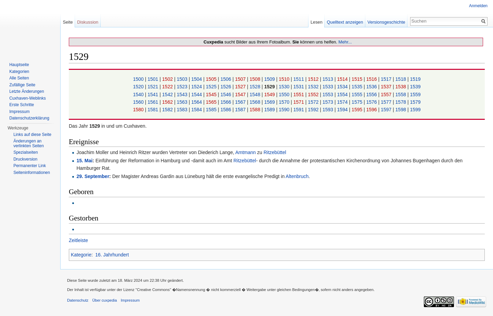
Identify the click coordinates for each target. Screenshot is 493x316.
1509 (270, 79)
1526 (226, 86)
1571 (299, 102)
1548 (256, 94)
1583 (183, 109)
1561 (154, 102)
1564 (197, 102)
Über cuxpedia (104, 300)
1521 (154, 86)
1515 (358, 79)
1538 (401, 86)
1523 (183, 86)
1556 (372, 94)
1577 (387, 102)
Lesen (317, 22)
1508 (256, 79)
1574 (343, 102)
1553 (328, 94)
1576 (372, 102)
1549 (270, 94)
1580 (139, 109)
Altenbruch (297, 176)
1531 (299, 86)
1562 (168, 102)
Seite (68, 22)
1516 (372, 79)
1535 (358, 86)
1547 (241, 94)
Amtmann (245, 152)
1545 (212, 94)
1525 (212, 86)
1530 (285, 86)
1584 (197, 109)
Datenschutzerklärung (29, 118)
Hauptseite (19, 64)
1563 (183, 102)
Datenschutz (77, 300)
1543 (183, 94)
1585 (212, 109)
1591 (299, 109)
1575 (358, 102)
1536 (372, 86)
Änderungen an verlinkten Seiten (28, 143)
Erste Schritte (21, 104)
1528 (256, 86)
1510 (285, 79)
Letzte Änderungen (26, 91)
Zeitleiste (78, 240)
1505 (212, 79)
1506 (226, 79)
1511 (299, 79)
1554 (343, 94)
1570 (285, 102)
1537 (387, 86)
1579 (415, 102)
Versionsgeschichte (386, 22)
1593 (328, 109)
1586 (226, 109)
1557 (387, 94)
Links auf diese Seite (32, 134)
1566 (226, 102)
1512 (314, 79)
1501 (154, 79)
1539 (415, 86)
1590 (285, 109)
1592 (314, 109)
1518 (401, 79)
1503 (183, 79)
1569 (270, 102)
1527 (241, 86)
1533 (328, 86)
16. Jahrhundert (112, 254)
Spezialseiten (25, 152)
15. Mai (84, 160)
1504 (197, 79)
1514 (343, 79)
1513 (328, 79)
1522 (168, 86)
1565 (212, 102)
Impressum (19, 111)
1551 (299, 94)
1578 (401, 102)
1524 (197, 86)
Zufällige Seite (22, 85)
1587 (241, 109)
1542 (168, 94)
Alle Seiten (19, 78)
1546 (226, 94)
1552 (314, 94)
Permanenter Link (29, 165)
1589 (270, 109)
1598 (401, 109)
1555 (358, 94)
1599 (415, 109)
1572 (314, 102)
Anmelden (478, 5)
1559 (415, 94)
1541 (154, 94)
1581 (154, 109)
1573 (328, 102)
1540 (139, 94)
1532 (314, 86)
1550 (285, 94)
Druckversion (25, 159)
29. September (92, 176)
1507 (241, 79)
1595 (358, 109)
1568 (256, 102)
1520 (139, 86)
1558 (401, 94)
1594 (343, 109)
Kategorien (19, 71)
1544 (197, 94)
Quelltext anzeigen (345, 22)
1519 (415, 79)
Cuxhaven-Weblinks (27, 98)
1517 (387, 79)
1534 (343, 86)
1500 (139, 79)
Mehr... (345, 42)
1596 (372, 109)
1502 (168, 79)
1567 (241, 102)
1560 (139, 102)
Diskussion (87, 22)
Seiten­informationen (31, 172)
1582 (168, 109)
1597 (387, 109)
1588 (256, 109)
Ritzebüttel (275, 152)
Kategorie (81, 254)
